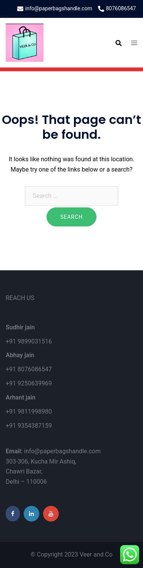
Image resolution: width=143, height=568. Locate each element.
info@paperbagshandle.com (54, 9)
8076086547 (117, 9)
